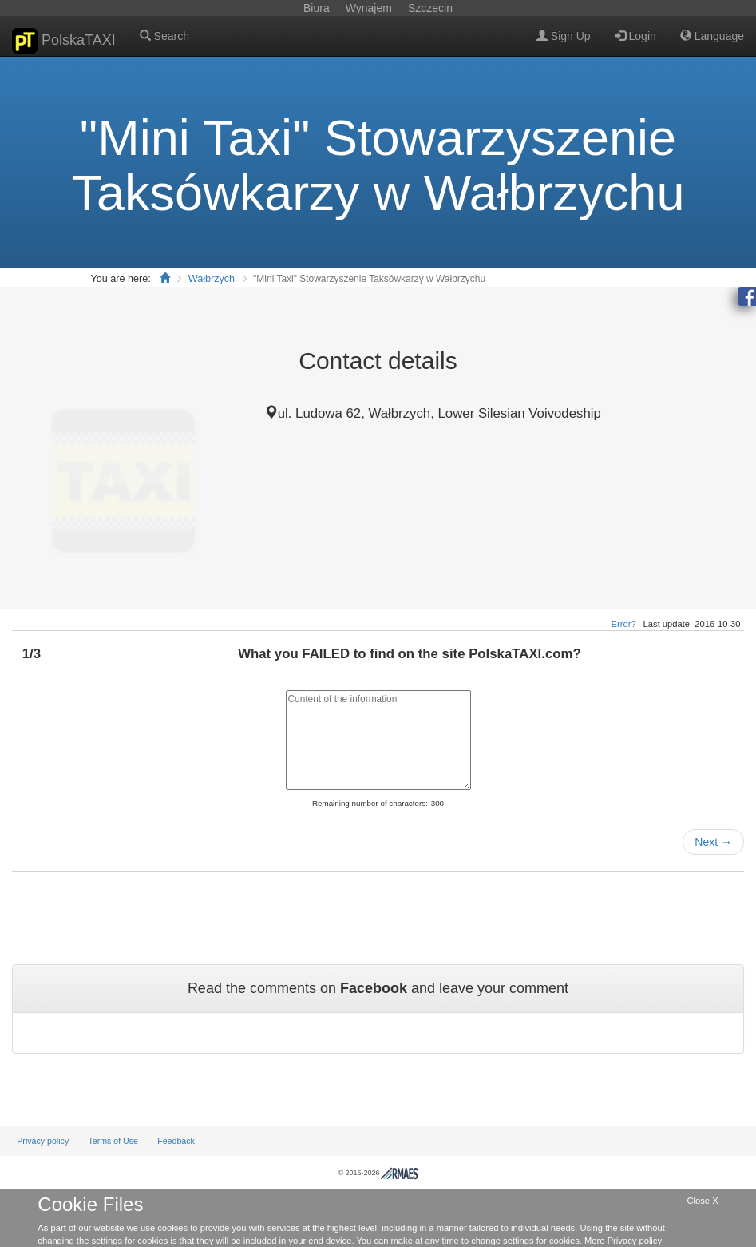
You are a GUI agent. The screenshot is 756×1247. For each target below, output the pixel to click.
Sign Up (563, 36)
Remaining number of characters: (370, 803)
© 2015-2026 (378, 1173)
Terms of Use (113, 1141)
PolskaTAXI (64, 41)
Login (635, 36)
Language (712, 36)
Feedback (176, 1141)
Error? (624, 624)
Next (713, 842)
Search (164, 36)
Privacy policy (43, 1141)
